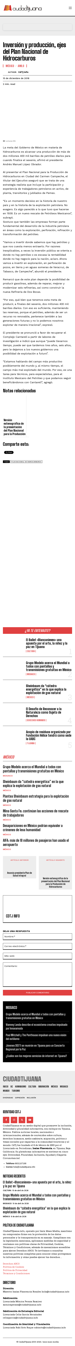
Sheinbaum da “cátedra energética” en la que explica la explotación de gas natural (46, 689)
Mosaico (31, 674)
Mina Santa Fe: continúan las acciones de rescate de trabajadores (35, 813)
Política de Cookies (13, 1266)
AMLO (21, 65)
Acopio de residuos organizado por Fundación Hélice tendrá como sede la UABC (48, 735)
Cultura (31, 651)
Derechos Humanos (36, 720)
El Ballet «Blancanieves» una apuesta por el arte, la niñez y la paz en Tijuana (46, 643)
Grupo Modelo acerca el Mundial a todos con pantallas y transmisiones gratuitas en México (48, 666)
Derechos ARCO (11, 1263)
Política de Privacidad (15, 1270)
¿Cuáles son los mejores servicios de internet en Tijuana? (36, 1056)
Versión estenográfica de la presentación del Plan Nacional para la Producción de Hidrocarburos (55, 882)
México (30, 697)
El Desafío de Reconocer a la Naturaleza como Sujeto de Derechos (44, 712)
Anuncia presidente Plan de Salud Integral (19, 874)
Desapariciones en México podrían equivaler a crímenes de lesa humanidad (33, 827)
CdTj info (23, 72)
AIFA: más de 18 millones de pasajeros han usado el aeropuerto (36, 842)
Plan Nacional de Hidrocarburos (26, 462)
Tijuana (30, 743)
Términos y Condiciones (16, 1273)
